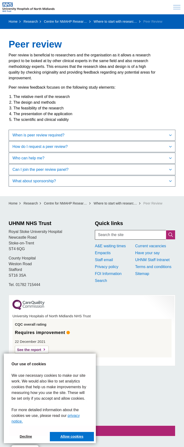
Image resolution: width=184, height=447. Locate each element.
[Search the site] (135, 235)
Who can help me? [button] (28, 158)
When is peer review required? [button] (38, 135)
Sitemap (142, 274)
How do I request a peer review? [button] (40, 147)
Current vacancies (150, 246)
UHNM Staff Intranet (152, 260)
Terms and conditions (153, 267)
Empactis (103, 253)
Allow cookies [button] (71, 436)
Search (101, 281)
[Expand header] (177, 7)
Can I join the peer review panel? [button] (40, 169)
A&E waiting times (110, 246)
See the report (29, 350)
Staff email (104, 260)
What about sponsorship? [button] (34, 181)
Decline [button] (26, 436)
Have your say (147, 253)
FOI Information (108, 274)
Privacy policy (106, 267)
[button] (170, 235)
